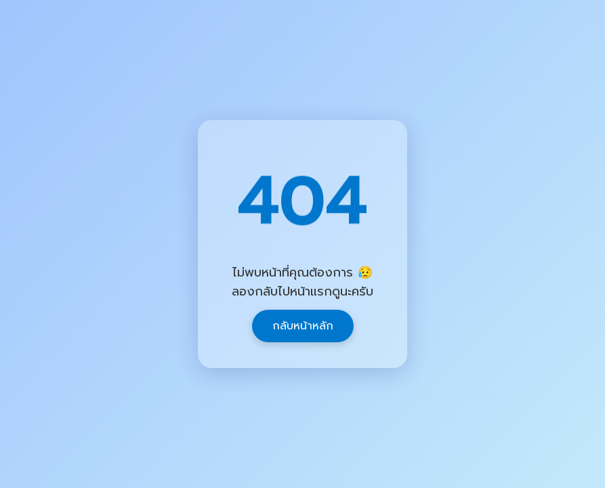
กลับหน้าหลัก (302, 326)
